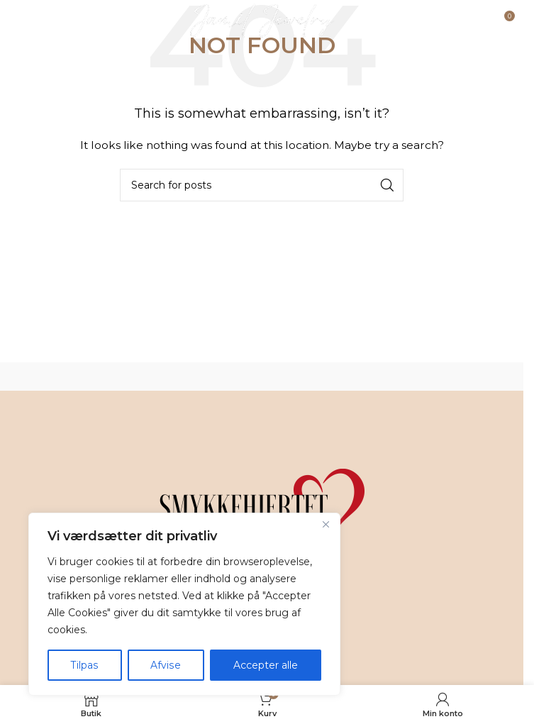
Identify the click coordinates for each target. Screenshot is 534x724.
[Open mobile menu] (47, 21)
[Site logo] (262, 20)
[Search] (262, 185)
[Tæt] (325, 524)
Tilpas (84, 665)
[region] (184, 604)
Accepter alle (265, 665)
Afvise (165, 665)
